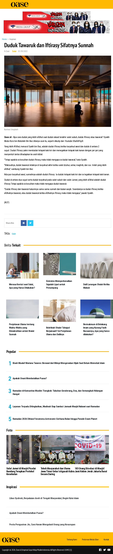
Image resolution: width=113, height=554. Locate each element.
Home (4, 39)
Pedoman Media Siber (90, 539)
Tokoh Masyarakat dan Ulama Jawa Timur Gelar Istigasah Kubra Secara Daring (57, 471)
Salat (14, 51)
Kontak (106, 539)
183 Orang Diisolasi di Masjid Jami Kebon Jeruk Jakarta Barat (91, 470)
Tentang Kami (72, 539)
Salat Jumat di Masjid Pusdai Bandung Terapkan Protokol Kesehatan (21, 471)
